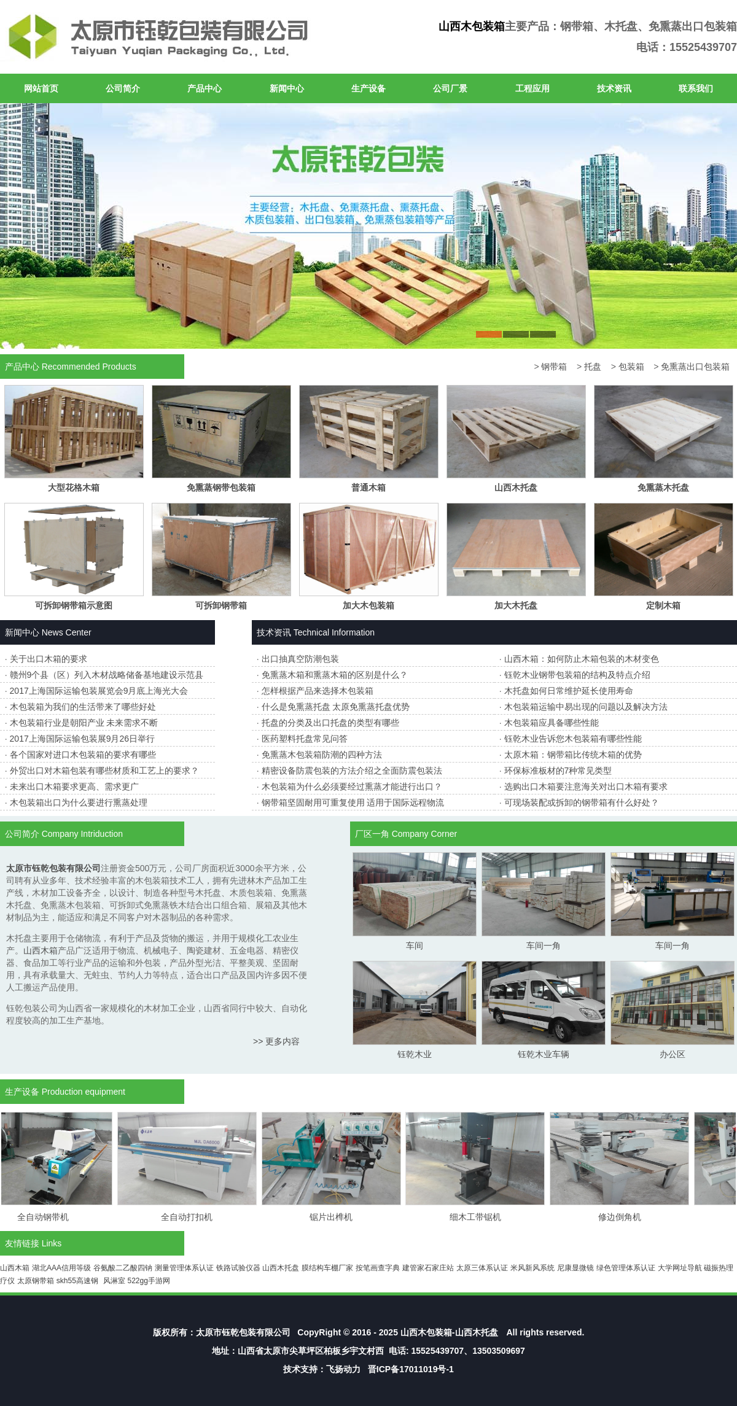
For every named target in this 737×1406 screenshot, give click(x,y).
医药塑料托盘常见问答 (305, 739)
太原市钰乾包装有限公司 (243, 1332)
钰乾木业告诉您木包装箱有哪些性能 (573, 739)
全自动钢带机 (47, 1217)
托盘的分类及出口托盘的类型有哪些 (330, 723)
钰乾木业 (414, 1054)
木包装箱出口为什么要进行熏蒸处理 (78, 802)
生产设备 (368, 88)
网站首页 (41, 88)
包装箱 (631, 366)
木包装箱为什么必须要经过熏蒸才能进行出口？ (352, 786)
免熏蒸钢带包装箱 (221, 487)
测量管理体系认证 (184, 1268)
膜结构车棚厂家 (327, 1268)
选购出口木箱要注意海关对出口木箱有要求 (586, 786)
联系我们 (696, 88)
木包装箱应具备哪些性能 (551, 723)
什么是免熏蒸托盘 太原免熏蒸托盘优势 (336, 707)
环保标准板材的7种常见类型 (558, 770)
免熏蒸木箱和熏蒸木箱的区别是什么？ (335, 675)
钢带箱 (554, 366)
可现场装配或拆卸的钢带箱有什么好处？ (581, 802)
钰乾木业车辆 (543, 1054)
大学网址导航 (680, 1268)
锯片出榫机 (335, 1217)
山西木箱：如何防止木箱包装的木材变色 (581, 659)
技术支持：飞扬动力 (322, 1369)
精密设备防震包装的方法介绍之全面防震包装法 (352, 770)
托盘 (592, 366)
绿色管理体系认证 (625, 1268)
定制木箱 (663, 605)
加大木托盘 (515, 605)
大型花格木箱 (73, 487)
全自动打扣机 (191, 1217)
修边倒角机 (623, 1217)
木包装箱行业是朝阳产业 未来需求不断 (84, 723)
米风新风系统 (532, 1268)
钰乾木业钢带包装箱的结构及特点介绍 (577, 675)
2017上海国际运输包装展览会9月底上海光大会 (99, 691)
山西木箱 (40, 950)
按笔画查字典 (378, 1268)
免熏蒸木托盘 (663, 487)
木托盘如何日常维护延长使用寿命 (568, 691)
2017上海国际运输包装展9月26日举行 (82, 739)
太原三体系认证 (482, 1268)
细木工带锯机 (479, 1217)
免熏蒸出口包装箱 (695, 366)
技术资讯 (614, 88)
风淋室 (114, 1280)
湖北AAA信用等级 (61, 1268)
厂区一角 (372, 834)
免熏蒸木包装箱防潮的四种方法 (322, 754)
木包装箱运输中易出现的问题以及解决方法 (586, 707)
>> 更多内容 (276, 1041)
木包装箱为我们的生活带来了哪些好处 (83, 707)
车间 (414, 945)
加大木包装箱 (368, 605)
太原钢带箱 (35, 1280)
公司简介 (123, 88)
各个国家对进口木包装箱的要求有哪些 (83, 754)
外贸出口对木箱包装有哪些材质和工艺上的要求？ (104, 770)
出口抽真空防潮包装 (300, 659)
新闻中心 (287, 88)
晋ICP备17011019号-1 (411, 1369)
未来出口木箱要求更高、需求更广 (74, 786)
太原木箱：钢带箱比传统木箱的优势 (573, 754)
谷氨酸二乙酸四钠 (122, 1268)
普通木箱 (368, 487)
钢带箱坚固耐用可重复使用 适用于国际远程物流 (353, 802)
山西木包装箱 (472, 26)
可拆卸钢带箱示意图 (73, 605)
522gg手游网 (148, 1280)
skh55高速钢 (77, 1280)
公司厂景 (450, 88)
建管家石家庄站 (428, 1268)
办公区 (672, 1054)
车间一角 (543, 945)
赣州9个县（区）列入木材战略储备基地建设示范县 (107, 675)
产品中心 (204, 88)
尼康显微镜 (575, 1268)
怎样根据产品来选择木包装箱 (317, 691)
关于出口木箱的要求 (48, 659)
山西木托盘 (515, 487)
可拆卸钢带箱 (221, 605)
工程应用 (532, 88)
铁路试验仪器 (238, 1268)
